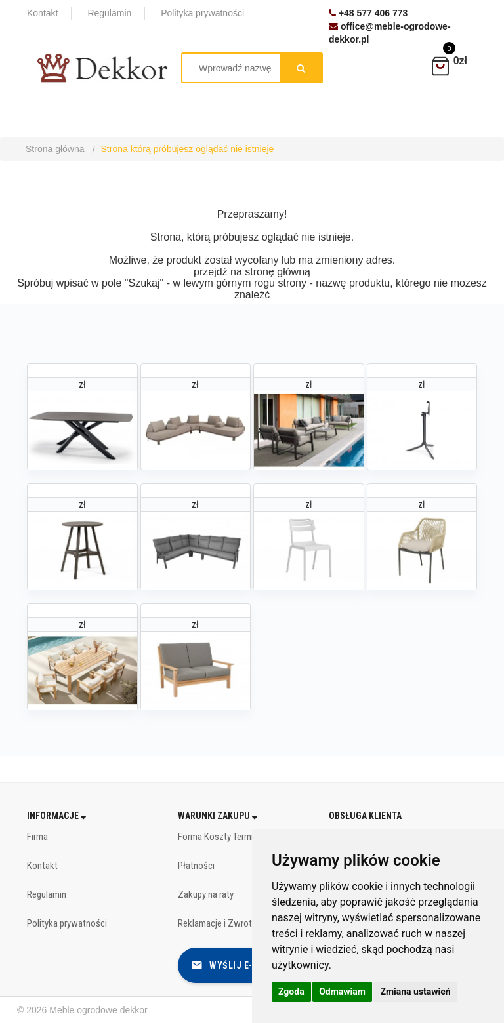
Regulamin (46, 894)
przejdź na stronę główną (252, 271)
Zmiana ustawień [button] (415, 991)
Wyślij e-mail (232, 965)
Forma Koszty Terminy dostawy (237, 837)
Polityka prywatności (67, 923)
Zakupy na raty (206, 894)
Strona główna (55, 149)
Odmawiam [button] (342, 991)
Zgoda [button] (291, 991)
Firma (37, 837)
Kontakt (42, 866)
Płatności (196, 866)
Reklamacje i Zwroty (217, 923)
